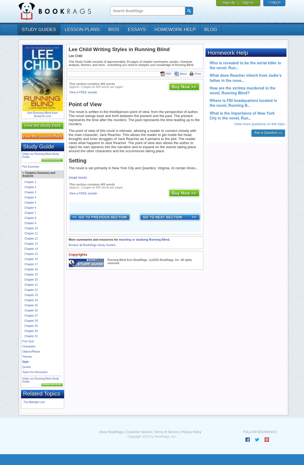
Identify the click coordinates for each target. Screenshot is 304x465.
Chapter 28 (31, 320)
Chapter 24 (31, 300)
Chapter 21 (31, 284)
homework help (175, 29)
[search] (147, 11)
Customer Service (139, 432)
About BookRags (111, 432)
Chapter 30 (31, 331)
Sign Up (228, 3)
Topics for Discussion (35, 372)
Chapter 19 (31, 274)
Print (195, 73)
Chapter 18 (31, 269)
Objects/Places (31, 351)
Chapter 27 (31, 315)
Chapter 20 (31, 279)
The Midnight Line (34, 402)
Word (180, 73)
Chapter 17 (31, 264)
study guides (39, 29)
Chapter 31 (31, 336)
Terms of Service (166, 432)
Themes (27, 356)
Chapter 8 (30, 218)
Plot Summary (30, 166)
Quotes (26, 367)
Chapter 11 (31, 233)
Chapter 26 (31, 310)
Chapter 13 (31, 243)
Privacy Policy (191, 432)
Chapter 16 (31, 259)
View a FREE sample (83, 92)
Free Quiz (28, 341)
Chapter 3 (30, 192)
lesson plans (82, 29)
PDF (166, 73)
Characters (29, 346)
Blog (210, 29)
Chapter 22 (31, 289)
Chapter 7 (30, 212)
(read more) (78, 177)
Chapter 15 (31, 254)
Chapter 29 (31, 325)
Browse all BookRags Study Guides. (93, 245)
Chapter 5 (30, 202)
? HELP (274, 3)
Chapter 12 (31, 238)
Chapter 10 (31, 228)
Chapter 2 (30, 187)
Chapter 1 (30, 182)
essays (137, 29)
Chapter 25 (31, 305)
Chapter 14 (31, 248)
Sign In (247, 3)
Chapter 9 (30, 223)
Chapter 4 (30, 197)
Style (25, 361)
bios (113, 29)
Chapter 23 (31, 295)
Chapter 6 (30, 207)
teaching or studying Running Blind (144, 239)
